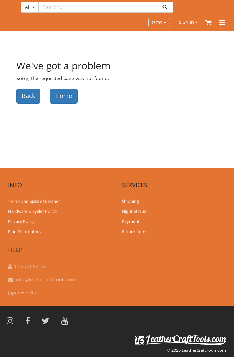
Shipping (130, 201)
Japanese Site (22, 291)
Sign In (188, 22)
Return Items (134, 231)
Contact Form (30, 265)
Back (28, 96)
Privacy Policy (21, 221)
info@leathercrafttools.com (46, 278)
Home (63, 96)
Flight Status (134, 211)
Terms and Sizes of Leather (34, 201)
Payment (130, 221)
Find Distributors (24, 231)
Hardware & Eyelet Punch (32, 211)
